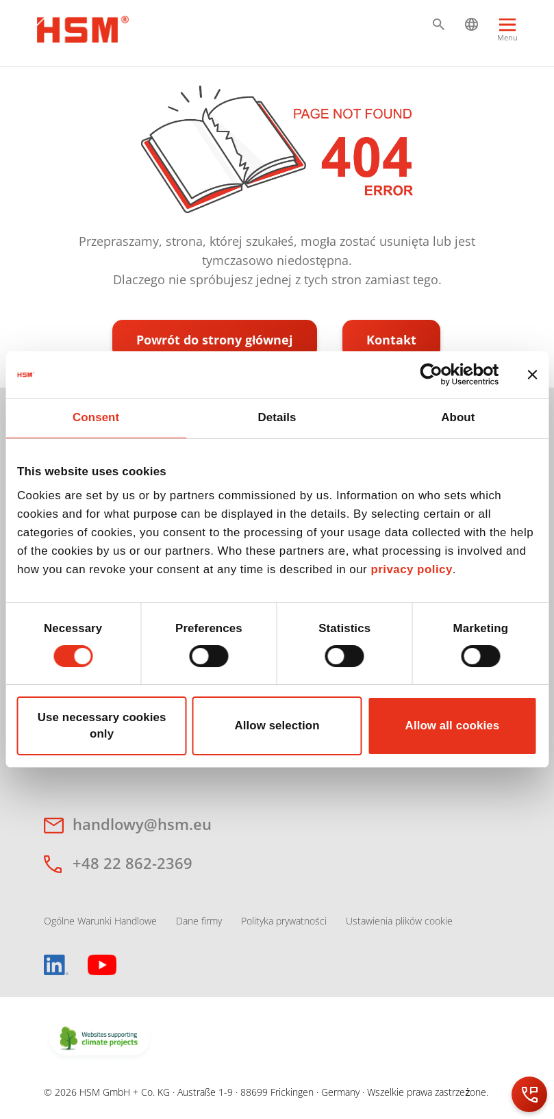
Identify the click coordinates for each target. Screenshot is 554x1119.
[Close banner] (532, 374)
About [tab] (458, 417)
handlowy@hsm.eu (142, 824)
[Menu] (507, 35)
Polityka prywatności (284, 920)
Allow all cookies (452, 725)
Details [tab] (276, 417)
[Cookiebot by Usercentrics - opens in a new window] (439, 374)
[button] (438, 24)
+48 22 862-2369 (132, 863)
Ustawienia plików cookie (399, 920)
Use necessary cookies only (102, 725)
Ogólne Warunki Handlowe (100, 920)
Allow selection (276, 725)
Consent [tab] (96, 417)
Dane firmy (199, 920)
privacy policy (411, 569)
